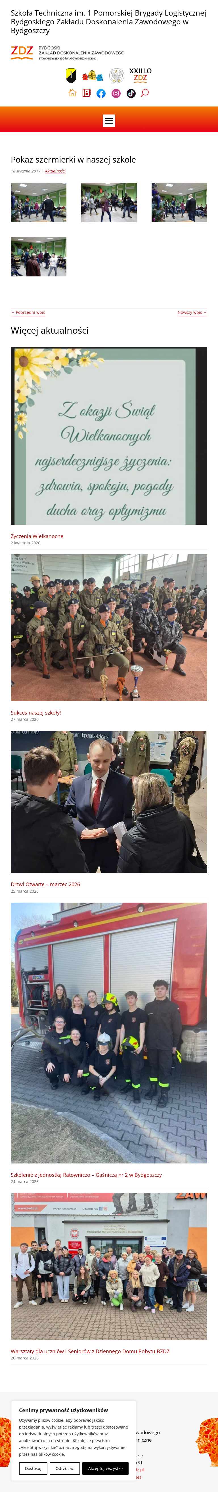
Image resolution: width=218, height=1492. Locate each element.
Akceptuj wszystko (105, 1468)
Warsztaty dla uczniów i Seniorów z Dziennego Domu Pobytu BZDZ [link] (90, 1351)
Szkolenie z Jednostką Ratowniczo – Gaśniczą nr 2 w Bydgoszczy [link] (86, 1174)
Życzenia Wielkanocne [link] (37, 536)
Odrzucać (65, 1468)
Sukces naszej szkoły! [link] (36, 712)
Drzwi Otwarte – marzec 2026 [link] (45, 884)
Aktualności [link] (55, 171)
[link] (67, 53)
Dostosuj (33, 1468)
